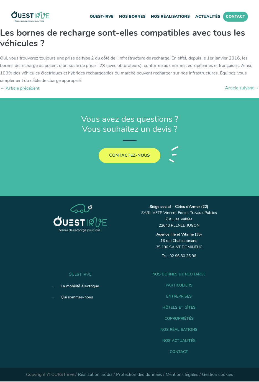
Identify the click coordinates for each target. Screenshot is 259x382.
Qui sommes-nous (77, 297)
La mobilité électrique (80, 286)
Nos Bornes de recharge (179, 274)
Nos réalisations (170, 16)
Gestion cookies (217, 375)
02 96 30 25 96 (183, 256)
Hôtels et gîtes (179, 308)
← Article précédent (19, 88)
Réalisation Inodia (95, 375)
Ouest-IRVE (102, 16)
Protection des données (139, 375)
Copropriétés (179, 319)
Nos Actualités (179, 341)
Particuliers (179, 285)
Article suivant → (242, 88)
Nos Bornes (132, 16)
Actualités (207, 16)
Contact (235, 16)
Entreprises (179, 297)
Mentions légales (182, 375)
